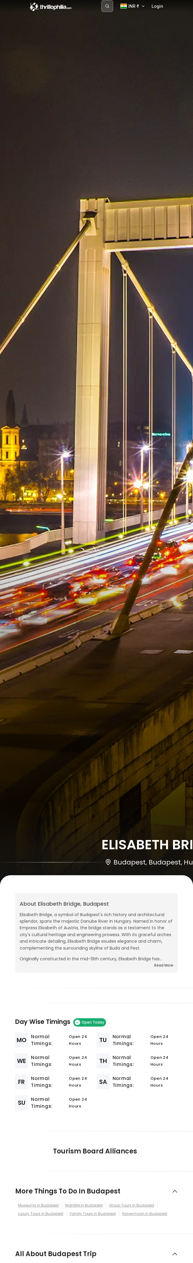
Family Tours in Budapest (93, 1213)
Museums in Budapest (38, 1205)
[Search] (107, 6)
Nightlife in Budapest (84, 1205)
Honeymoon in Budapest (144, 1213)
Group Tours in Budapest (131, 1205)
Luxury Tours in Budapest (40, 1213)
